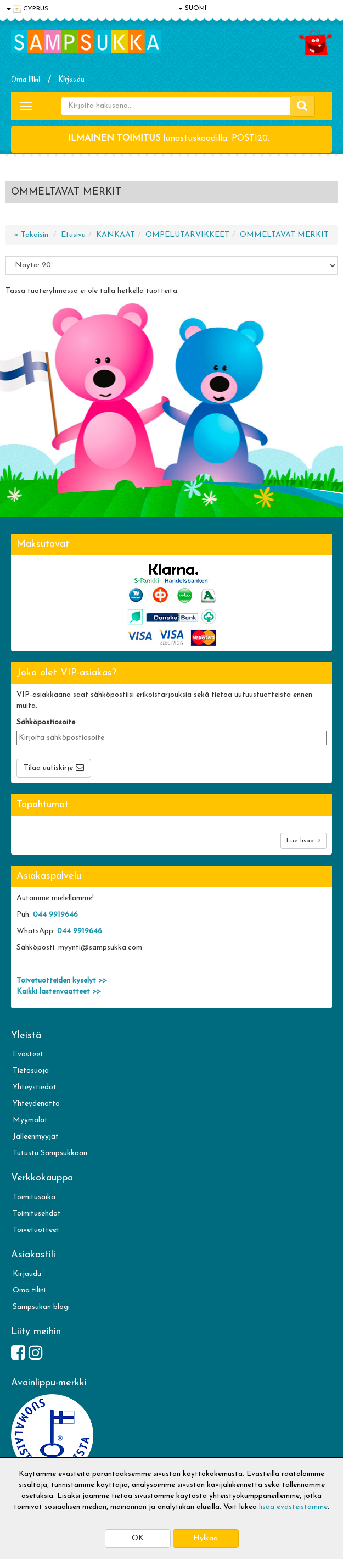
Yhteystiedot (35, 1087)
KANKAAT (115, 235)
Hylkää (205, 1538)
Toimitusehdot (37, 1214)
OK (138, 1538)
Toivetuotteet (36, 1230)
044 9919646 (55, 915)
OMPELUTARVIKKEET (187, 235)
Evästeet (28, 1054)
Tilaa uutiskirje (48, 768)
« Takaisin (31, 235)
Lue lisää (303, 840)
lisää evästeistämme (293, 1507)
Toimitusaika (34, 1197)
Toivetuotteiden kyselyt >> (61, 981)
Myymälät (30, 1120)
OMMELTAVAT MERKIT (284, 235)
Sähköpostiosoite (45, 722)
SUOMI (192, 8)
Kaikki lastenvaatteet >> (58, 991)
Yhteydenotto (36, 1104)
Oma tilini (25, 79)
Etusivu (73, 235)
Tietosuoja (31, 1071)
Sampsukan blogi (41, 1307)
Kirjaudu (72, 79)
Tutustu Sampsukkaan (50, 1153)
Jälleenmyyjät (36, 1137)
